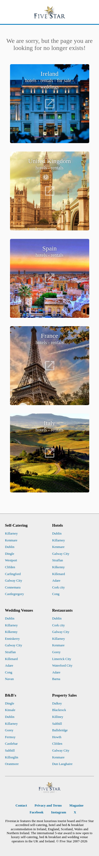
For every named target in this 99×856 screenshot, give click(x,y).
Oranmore (12, 764)
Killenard (58, 574)
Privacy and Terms (48, 805)
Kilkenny (58, 567)
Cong (56, 594)
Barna (56, 679)
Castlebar (11, 744)
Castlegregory (14, 594)
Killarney (11, 533)
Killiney (57, 717)
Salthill (10, 750)
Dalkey (57, 703)
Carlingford (13, 574)
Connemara (13, 587)
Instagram (58, 812)
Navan (9, 679)
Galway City (13, 580)
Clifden (10, 567)
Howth (57, 737)
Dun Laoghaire (62, 764)
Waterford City (62, 665)
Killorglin (11, 757)
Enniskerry (12, 639)
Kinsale (10, 710)
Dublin (10, 547)
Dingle (9, 554)
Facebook (37, 812)
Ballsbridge (60, 730)
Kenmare (11, 540)
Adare (56, 580)
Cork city (58, 587)
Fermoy (10, 737)
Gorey (56, 652)
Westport (11, 560)
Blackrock (59, 710)
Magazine (76, 805)
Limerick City (61, 659)
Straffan (57, 560)
